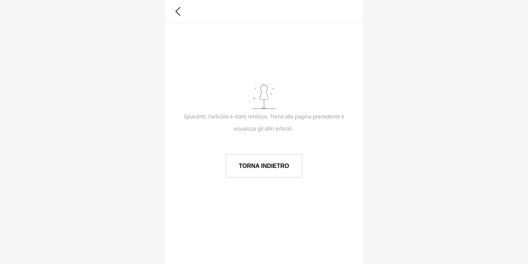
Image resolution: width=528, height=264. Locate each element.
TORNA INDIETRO (264, 166)
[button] (178, 11)
